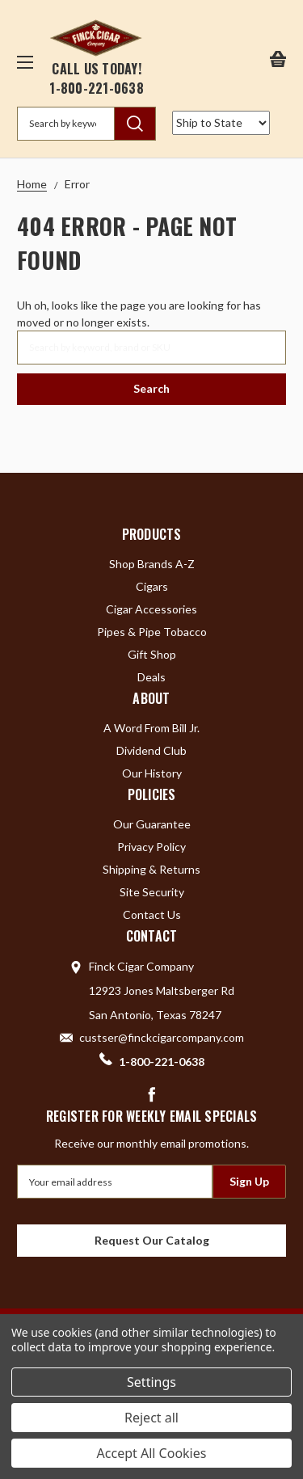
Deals (151, 677)
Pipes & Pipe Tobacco (152, 631)
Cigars (152, 586)
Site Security (152, 892)
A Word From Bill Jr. (151, 728)
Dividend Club (151, 750)
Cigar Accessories (151, 609)
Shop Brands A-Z (152, 564)
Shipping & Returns (151, 869)
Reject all (151, 1417)
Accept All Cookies (152, 1453)
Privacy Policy (151, 846)
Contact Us (152, 914)
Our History (152, 773)
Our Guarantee (152, 824)
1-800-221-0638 (96, 88)
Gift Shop (152, 654)
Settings (151, 1382)
